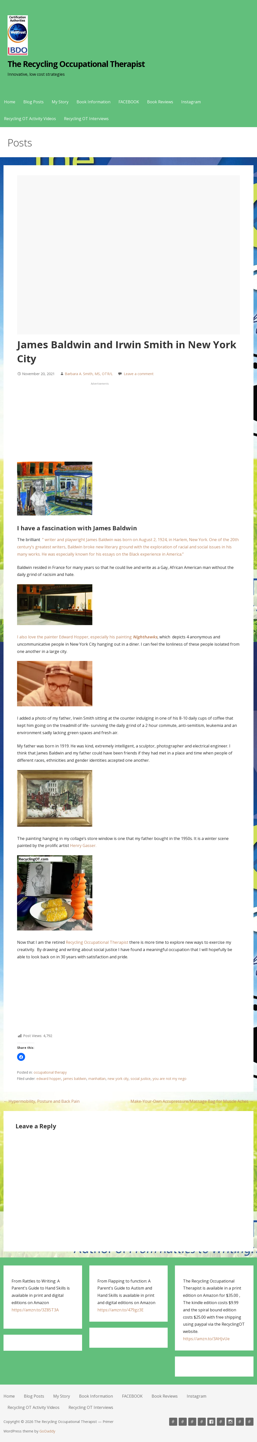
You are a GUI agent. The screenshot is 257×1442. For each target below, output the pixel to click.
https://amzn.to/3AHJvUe (206, 1338)
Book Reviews (160, 102)
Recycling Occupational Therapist (97, 942)
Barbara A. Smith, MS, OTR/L (89, 373)
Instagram (191, 102)
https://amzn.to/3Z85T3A (35, 1310)
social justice (141, 1078)
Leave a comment (139, 373)
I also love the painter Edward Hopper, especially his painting (87, 637)
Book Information (93, 102)
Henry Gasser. (83, 845)
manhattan (97, 1078)
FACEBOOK (128, 102)
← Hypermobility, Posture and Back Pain (42, 1101)
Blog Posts (33, 102)
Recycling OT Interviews (86, 118)
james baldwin (74, 1078)
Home (9, 102)
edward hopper (48, 1078)
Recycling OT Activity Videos (30, 118)
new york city (118, 1078)
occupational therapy (50, 1072)
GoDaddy (47, 1431)
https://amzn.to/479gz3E (120, 1310)
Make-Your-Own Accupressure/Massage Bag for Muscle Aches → (192, 1101)
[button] (21, 1057)
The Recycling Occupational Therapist (76, 63)
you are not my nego (169, 1078)
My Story (60, 102)
